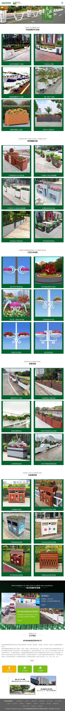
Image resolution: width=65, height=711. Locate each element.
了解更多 (32, 660)
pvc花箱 (8, 703)
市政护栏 (27, 701)
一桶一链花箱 (57, 701)
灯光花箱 (14, 703)
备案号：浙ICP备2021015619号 (52, 708)
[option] (9, 669)
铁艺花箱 (48, 703)
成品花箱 (33, 706)
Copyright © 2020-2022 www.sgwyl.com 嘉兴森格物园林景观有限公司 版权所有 (24, 708)
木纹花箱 (42, 703)
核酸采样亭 (34, 701)
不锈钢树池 (28, 703)
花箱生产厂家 (25, 706)
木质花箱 (35, 703)
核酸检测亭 (42, 701)
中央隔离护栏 (19, 701)
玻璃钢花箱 (56, 703)
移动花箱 (40, 706)
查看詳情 (20, 620)
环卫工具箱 (49, 701)
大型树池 (21, 703)
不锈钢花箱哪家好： (9, 701)
